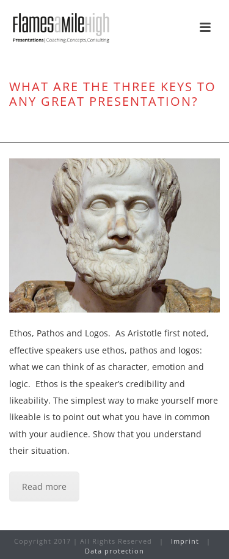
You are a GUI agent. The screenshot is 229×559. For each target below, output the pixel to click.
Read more (44, 486)
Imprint (185, 541)
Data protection (114, 550)
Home (33, 127)
